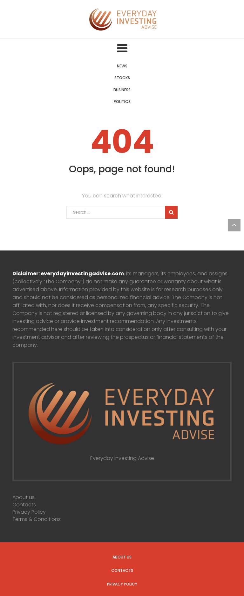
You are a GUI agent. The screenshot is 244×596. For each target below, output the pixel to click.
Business (122, 89)
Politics (122, 101)
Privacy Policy (29, 512)
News (122, 66)
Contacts (24, 504)
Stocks (122, 77)
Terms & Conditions (36, 519)
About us (23, 497)
